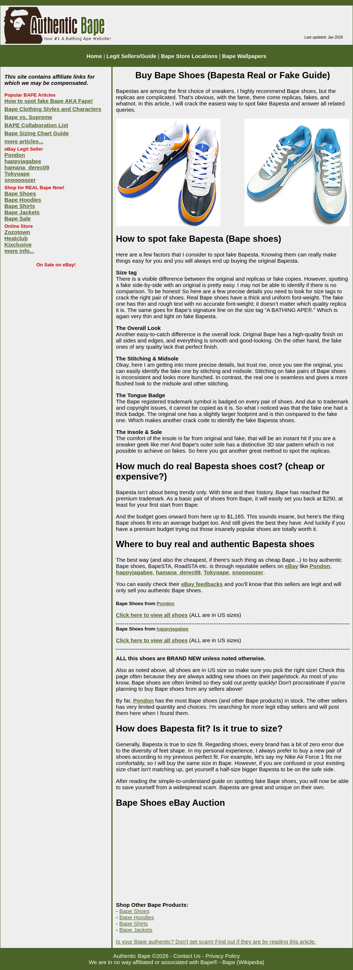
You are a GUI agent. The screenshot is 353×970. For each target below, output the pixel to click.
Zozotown (17, 232)
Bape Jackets (22, 212)
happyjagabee (22, 161)
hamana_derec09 (26, 167)
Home (94, 56)
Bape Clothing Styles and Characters (52, 109)
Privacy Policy (223, 956)
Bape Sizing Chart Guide (36, 133)
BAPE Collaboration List (36, 125)
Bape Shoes (20, 193)
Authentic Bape (132, 956)
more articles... (23, 141)
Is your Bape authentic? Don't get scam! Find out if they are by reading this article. (216, 941)
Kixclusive (18, 244)
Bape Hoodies (22, 200)
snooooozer (20, 180)
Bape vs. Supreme (28, 117)
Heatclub (16, 238)
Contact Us (186, 956)
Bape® (208, 962)
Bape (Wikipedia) (243, 962)
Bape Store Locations (189, 56)
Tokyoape (17, 173)
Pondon (14, 155)
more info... (19, 251)
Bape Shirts (19, 206)
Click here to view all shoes (152, 615)
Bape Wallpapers (244, 56)
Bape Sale (17, 218)
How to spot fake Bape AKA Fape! (48, 101)
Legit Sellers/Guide (132, 56)
